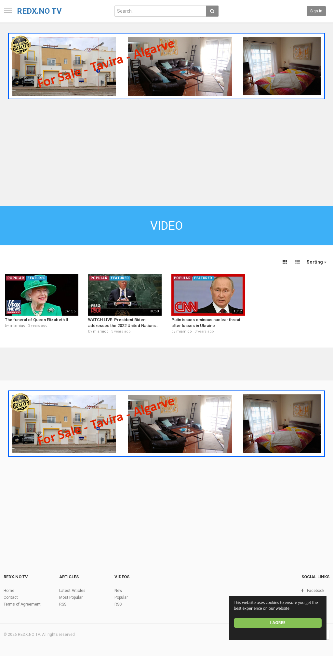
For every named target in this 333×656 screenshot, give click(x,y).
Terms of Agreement (22, 604)
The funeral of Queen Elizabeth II (36, 319)
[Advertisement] (166, 150)
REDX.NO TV (39, 11)
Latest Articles (72, 590)
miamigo (17, 325)
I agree (278, 622)
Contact (11, 597)
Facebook (315, 590)
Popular (121, 597)
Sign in (316, 11)
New (118, 590)
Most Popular (71, 597)
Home (9, 590)
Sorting (316, 262)
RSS (62, 604)
